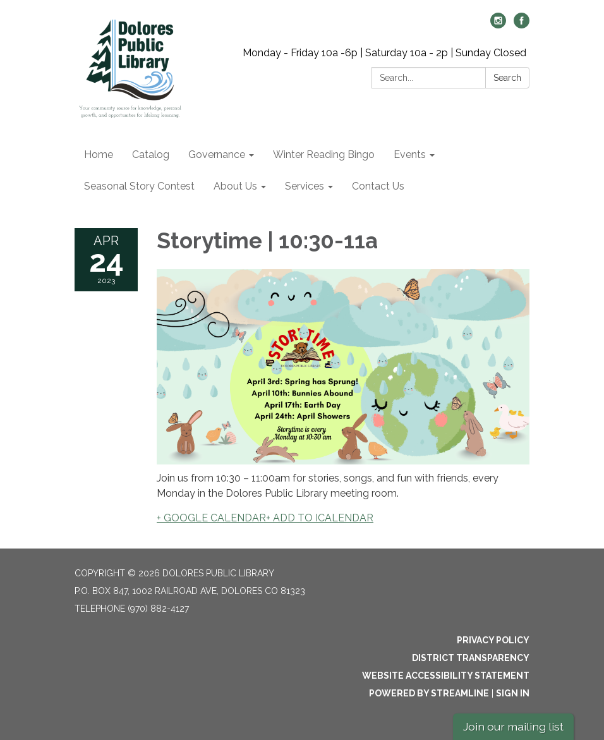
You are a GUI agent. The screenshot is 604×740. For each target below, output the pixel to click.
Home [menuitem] (98, 155)
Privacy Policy (493, 640)
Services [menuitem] (304, 186)
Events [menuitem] (410, 155)
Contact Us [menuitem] (378, 186)
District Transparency (470, 658)
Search (507, 78)
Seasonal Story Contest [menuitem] (139, 186)
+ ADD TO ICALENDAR (319, 518)
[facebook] (521, 25)
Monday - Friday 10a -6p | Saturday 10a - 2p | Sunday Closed (384, 53)
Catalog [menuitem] (150, 155)
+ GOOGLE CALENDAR (211, 518)
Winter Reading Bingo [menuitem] (324, 155)
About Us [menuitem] (235, 186)
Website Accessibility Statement (445, 675)
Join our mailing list (513, 726)
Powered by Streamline (429, 693)
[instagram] (498, 25)
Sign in (512, 693)
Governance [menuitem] (216, 155)
